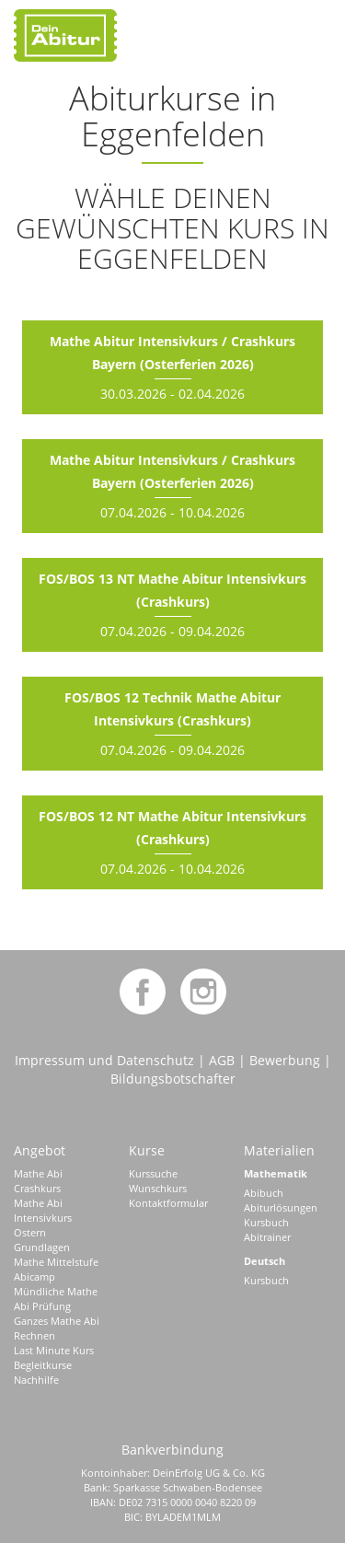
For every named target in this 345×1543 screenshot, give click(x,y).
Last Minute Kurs (54, 1350)
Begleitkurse (43, 1365)
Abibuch (263, 1193)
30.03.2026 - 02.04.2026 (172, 367)
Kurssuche (153, 1173)
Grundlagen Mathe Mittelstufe (56, 1254)
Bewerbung (284, 1060)
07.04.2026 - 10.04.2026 (172, 486)
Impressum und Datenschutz (104, 1060)
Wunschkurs (158, 1188)
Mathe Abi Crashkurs (38, 1180)
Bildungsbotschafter (173, 1078)
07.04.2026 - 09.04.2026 (172, 605)
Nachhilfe (36, 1379)
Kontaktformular (168, 1203)
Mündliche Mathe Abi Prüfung (56, 1298)
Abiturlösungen (280, 1207)
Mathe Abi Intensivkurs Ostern (43, 1217)
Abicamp (34, 1276)
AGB (222, 1060)
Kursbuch (266, 1222)
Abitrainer (267, 1237)
